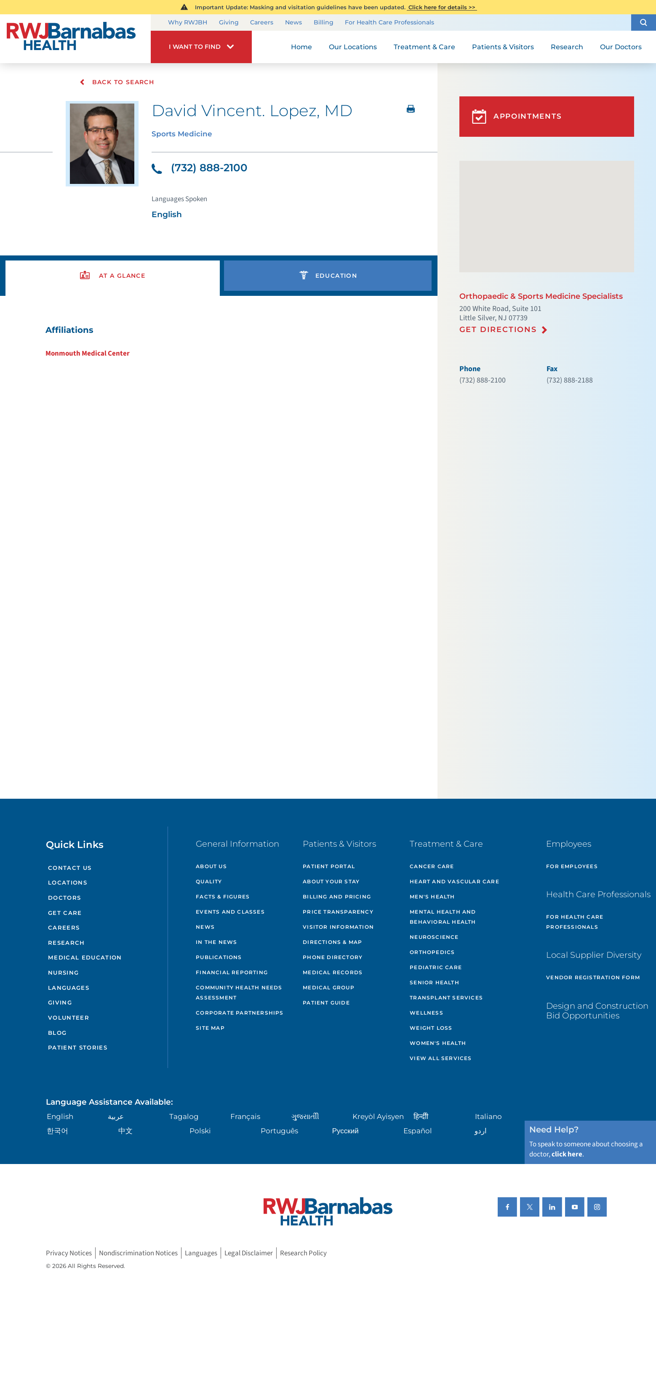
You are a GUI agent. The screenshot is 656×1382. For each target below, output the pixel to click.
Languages (68, 987)
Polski (200, 1131)
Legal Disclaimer (248, 1253)
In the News (216, 942)
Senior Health (434, 982)
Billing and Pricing (337, 896)
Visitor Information (338, 927)
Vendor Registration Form (593, 977)
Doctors (64, 897)
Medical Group (329, 987)
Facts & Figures (223, 896)
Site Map (210, 1028)
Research (66, 942)
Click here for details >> (442, 7)
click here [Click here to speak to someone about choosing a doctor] (567, 1154)
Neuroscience (434, 937)
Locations (67, 882)
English (60, 1116)
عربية (116, 1116)
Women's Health (438, 1043)
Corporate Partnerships (239, 1013)
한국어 (57, 1131)
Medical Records (333, 972)
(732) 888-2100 (200, 167)
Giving (229, 22)
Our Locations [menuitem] (353, 47)
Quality (209, 881)
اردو (481, 1131)
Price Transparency (338, 912)
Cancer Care (432, 866)
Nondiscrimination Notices (138, 1253)
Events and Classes (230, 912)
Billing (323, 22)
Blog (57, 1032)
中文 (125, 1131)
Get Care (65, 912)
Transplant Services (446, 997)
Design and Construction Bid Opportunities (597, 1011)
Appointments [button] (517, 116)
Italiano (488, 1116)
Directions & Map (332, 942)
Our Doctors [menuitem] (621, 47)
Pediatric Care (436, 967)
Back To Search (117, 82)
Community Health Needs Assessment (239, 992)
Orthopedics (432, 952)
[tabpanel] (219, 341)
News (293, 22)
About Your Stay (331, 881)
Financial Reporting (232, 972)
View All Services (441, 1058)
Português (279, 1131)
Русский (345, 1131)
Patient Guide (326, 1002)
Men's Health (432, 896)
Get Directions (498, 329)
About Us (211, 866)
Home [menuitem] (301, 47)
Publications (219, 957)
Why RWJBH (187, 22)
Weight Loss (431, 1028)
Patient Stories (77, 1047)
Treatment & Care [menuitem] (424, 47)
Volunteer (68, 1017)
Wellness (426, 1013)
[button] (643, 22)
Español (417, 1131)
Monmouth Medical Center (87, 353)
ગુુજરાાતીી (305, 1116)
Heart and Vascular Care (454, 881)
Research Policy (303, 1253)
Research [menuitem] (567, 47)
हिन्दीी (420, 1116)
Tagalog (184, 1116)
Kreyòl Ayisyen (378, 1116)
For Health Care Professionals (389, 22)
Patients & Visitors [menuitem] (503, 47)
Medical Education (85, 957)
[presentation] (112, 275)
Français (245, 1116)
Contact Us (69, 867)
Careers (261, 22)
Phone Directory (333, 957)
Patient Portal (329, 866)
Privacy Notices (69, 1253)
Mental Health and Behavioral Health (443, 917)
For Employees (572, 866)
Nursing (63, 972)
